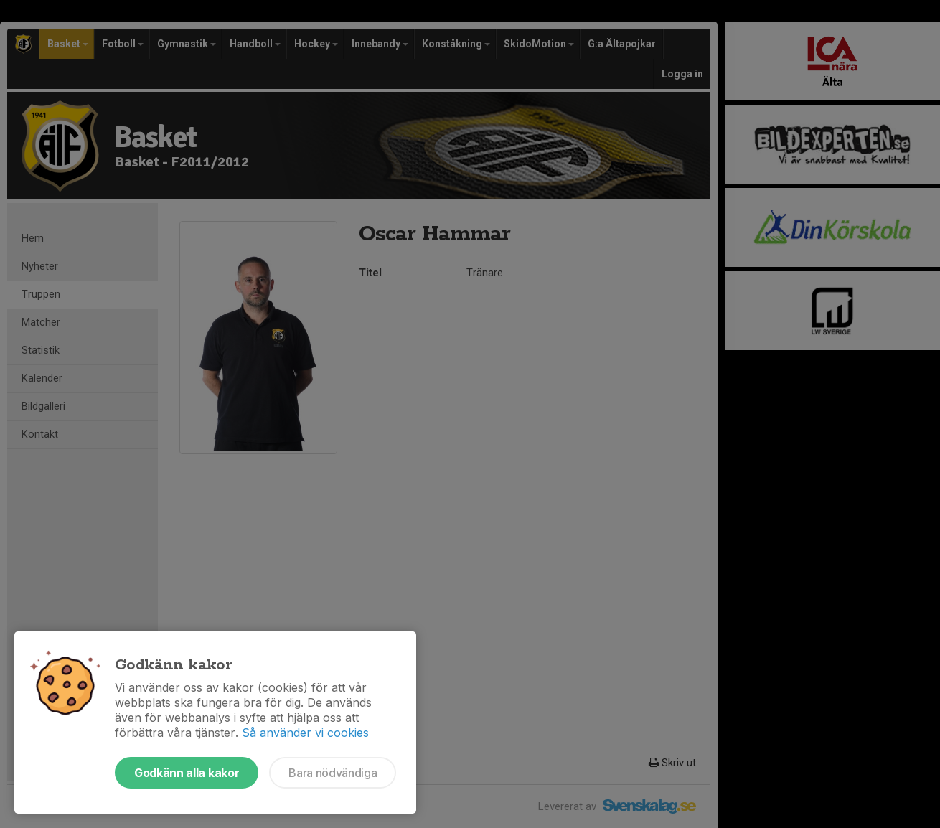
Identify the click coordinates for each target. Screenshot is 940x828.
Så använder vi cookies (305, 732)
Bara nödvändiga (332, 773)
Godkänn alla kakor (186, 773)
